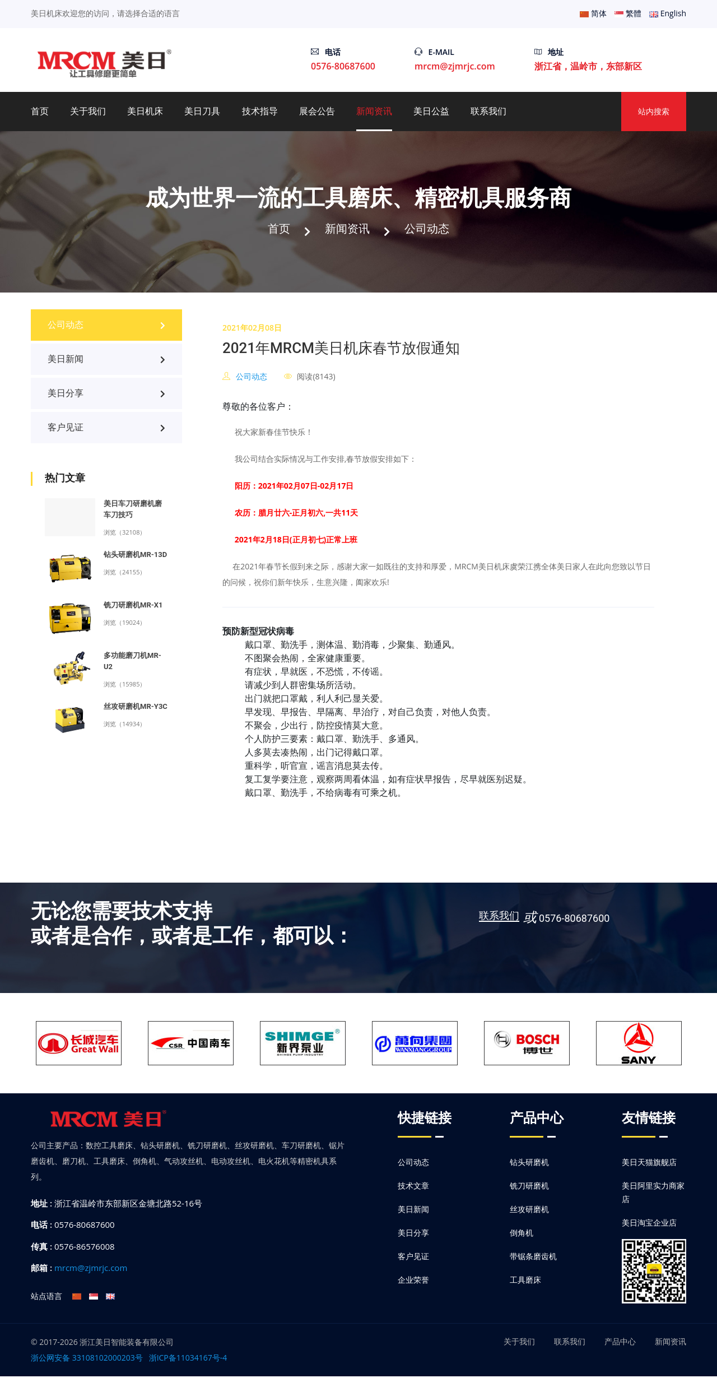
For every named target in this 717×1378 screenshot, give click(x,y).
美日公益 (431, 111)
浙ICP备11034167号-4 (188, 1359)
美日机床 (145, 111)
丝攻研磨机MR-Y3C (135, 708)
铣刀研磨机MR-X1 (133, 607)
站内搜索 (653, 111)
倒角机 (521, 1234)
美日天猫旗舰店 (649, 1163)
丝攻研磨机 (529, 1210)
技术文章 (413, 1187)
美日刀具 (202, 111)
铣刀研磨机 (529, 1187)
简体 (593, 13)
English (667, 13)
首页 (40, 111)
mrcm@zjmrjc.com (455, 66)
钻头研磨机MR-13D (135, 557)
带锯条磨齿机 (533, 1257)
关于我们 (88, 111)
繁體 (627, 13)
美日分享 (106, 395)
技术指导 (260, 111)
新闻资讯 (374, 111)
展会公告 (317, 111)
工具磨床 (525, 1281)
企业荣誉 (413, 1281)
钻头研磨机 (529, 1163)
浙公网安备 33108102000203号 (87, 1359)
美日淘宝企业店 (649, 1224)
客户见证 (106, 429)
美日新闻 (106, 361)
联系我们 (488, 111)
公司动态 (430, 229)
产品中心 (620, 1343)
